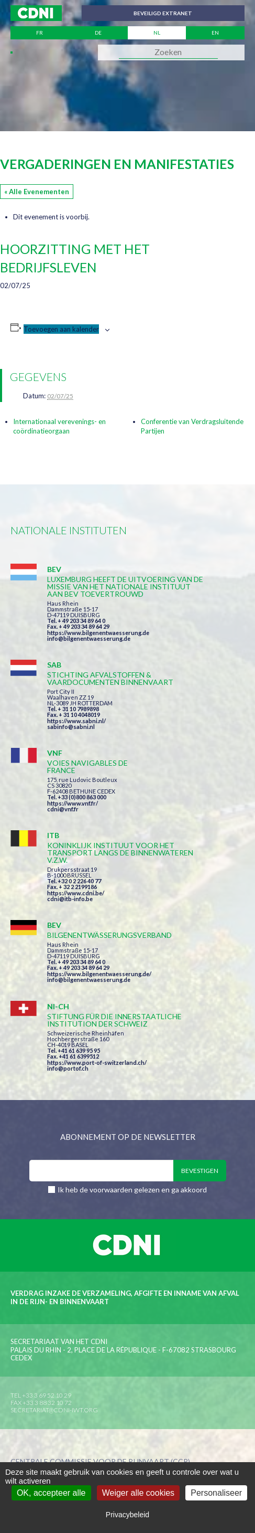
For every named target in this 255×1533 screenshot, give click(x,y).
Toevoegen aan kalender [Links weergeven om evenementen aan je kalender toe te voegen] (61, 329)
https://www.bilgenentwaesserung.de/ (99, 973)
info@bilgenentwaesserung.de (88, 638)
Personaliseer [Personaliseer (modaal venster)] (216, 1492)
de (98, 32)
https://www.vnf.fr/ (72, 803)
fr (39, 32)
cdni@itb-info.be (70, 898)
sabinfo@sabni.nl (71, 726)
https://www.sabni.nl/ (76, 720)
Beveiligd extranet (163, 13)
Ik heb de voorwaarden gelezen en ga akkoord (132, 1189)
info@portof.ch (67, 1068)
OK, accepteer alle (51, 1492)
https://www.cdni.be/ (75, 893)
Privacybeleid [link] (127, 1514)
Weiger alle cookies (138, 1492)
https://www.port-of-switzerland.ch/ (97, 1062)
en (215, 32)
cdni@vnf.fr (63, 809)
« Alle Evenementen (36, 191)
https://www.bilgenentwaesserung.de (98, 632)
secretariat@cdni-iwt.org (54, 1410)
